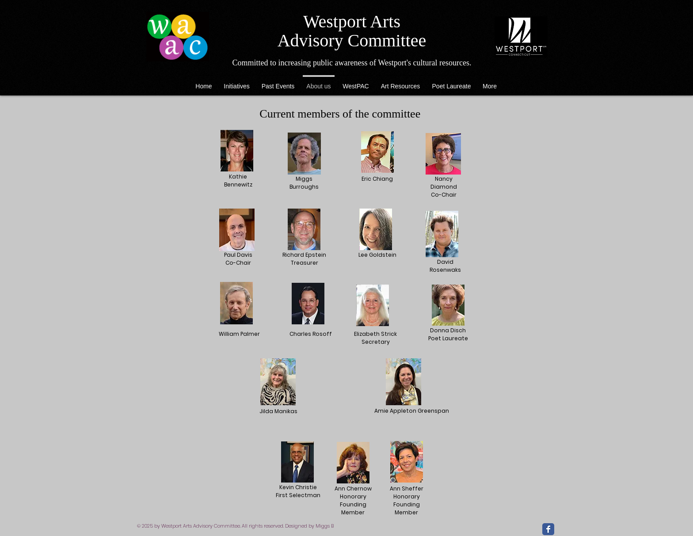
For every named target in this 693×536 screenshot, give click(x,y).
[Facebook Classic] (548, 529)
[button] (400, 82)
